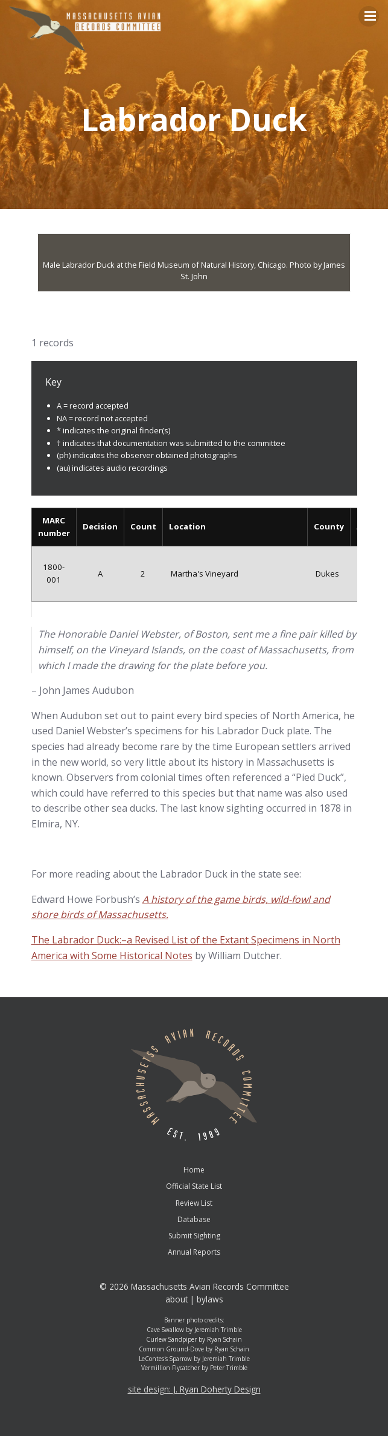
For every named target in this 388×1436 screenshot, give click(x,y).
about (176, 1299)
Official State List (194, 1186)
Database (194, 1219)
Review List (194, 1203)
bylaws (210, 1299)
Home (194, 1170)
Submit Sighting (194, 1236)
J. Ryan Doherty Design (217, 1389)
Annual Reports (194, 1252)
